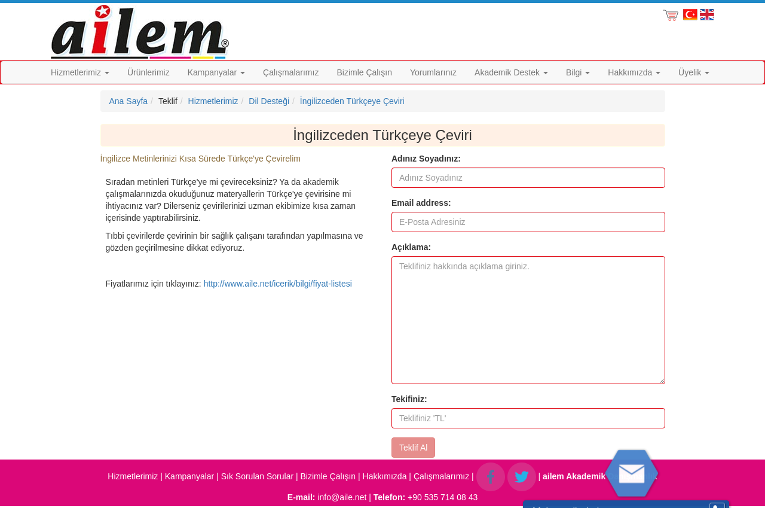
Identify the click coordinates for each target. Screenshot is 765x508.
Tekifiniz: (409, 399)
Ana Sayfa (128, 101)
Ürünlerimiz (148, 72)
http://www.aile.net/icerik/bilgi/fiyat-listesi (278, 283)
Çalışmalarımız (291, 72)
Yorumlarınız (433, 72)
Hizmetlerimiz (80, 72)
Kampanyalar (216, 72)
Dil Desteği (269, 101)
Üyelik (693, 72)
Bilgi (578, 72)
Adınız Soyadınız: (426, 158)
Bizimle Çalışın (364, 72)
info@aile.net (341, 497)
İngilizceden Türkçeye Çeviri (352, 101)
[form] (528, 305)
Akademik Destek (511, 72)
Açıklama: (411, 247)
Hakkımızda (634, 72)
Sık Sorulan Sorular (257, 476)
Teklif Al (413, 447)
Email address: (421, 203)
